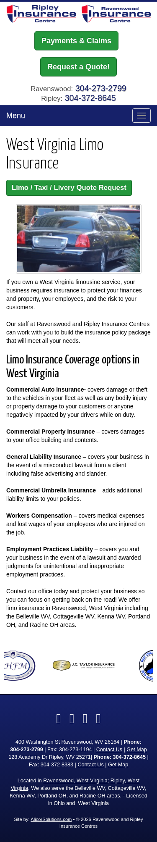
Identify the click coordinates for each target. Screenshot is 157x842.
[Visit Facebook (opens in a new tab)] (58, 718)
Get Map (136, 750)
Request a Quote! (78, 67)
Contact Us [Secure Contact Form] (109, 750)
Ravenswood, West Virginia (75, 781)
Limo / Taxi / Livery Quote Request (69, 188)
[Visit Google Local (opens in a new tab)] (85, 718)
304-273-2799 (100, 88)
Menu (15, 115)
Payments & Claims (76, 41)
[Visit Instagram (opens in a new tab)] (98, 718)
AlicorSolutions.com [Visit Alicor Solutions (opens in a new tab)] (51, 819)
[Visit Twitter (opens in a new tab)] (72, 718)
